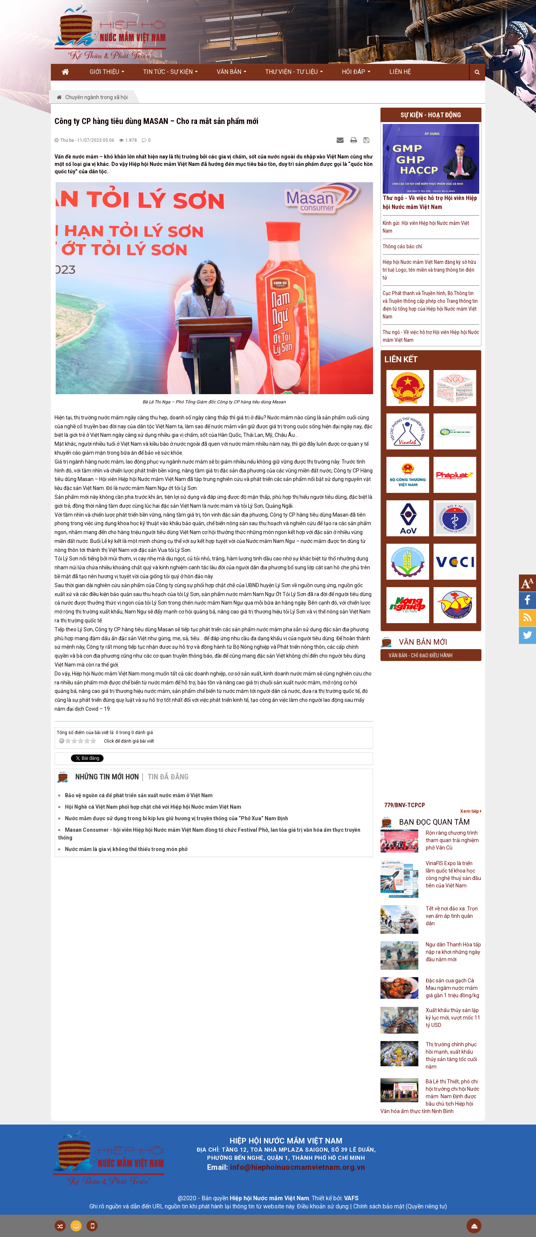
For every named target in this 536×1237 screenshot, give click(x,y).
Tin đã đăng (168, 776)
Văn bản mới (423, 642)
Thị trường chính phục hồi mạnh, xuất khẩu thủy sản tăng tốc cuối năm (451, 1055)
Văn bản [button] (231, 74)
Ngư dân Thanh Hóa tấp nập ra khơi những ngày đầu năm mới (453, 952)
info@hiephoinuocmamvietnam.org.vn (297, 1167)
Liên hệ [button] (400, 71)
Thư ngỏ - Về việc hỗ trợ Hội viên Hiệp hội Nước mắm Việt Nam (430, 202)
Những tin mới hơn (107, 776)
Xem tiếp (470, 811)
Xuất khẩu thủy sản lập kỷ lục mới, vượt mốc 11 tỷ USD (453, 1017)
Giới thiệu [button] (107, 74)
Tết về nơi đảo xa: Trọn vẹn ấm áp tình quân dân (452, 916)
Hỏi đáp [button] (356, 74)
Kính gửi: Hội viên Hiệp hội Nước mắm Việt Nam (426, 227)
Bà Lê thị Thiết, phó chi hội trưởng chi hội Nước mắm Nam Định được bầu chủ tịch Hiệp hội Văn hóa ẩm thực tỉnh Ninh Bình (429, 1096)
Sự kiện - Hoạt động (431, 115)
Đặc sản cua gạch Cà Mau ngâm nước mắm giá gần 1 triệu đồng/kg (452, 988)
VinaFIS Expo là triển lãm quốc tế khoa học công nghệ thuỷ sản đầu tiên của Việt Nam (453, 874)
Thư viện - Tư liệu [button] (294, 74)
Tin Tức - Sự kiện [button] (170, 74)
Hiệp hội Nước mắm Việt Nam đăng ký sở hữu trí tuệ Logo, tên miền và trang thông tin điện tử (429, 270)
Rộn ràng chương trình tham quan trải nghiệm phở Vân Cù (452, 840)
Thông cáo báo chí (402, 246)
